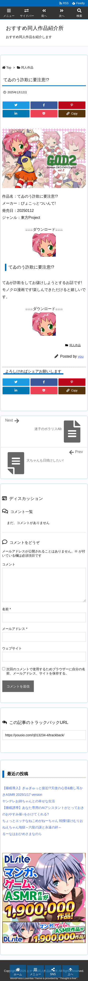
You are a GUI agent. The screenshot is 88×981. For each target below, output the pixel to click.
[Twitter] (16, 105)
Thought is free (68, 978)
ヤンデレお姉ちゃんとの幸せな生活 (28, 801)
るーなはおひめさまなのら (22, 834)
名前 (6, 609)
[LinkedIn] (16, 113)
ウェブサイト (12, 648)
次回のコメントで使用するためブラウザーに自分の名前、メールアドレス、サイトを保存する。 (45, 671)
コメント (8, 564)
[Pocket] (44, 113)
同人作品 (27, 67)
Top (8, 67)
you (81, 356)
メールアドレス (14, 629)
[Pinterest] (71, 105)
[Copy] (71, 113)
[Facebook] (44, 105)
